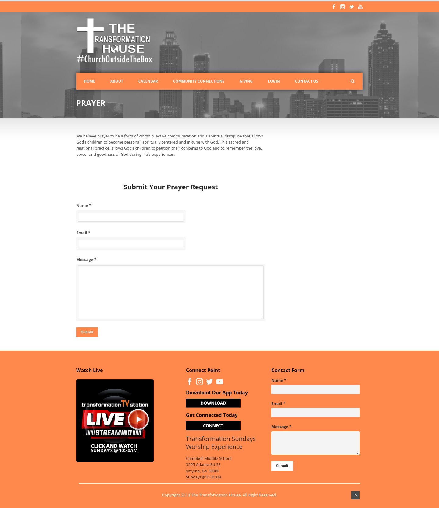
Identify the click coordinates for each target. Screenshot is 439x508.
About (116, 81)
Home (89, 81)
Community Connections (198, 81)
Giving (246, 81)
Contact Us (306, 81)
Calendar (148, 81)
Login (274, 81)
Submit (87, 332)
